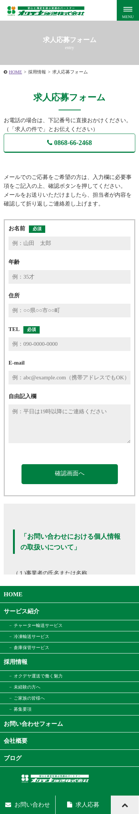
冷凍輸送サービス (31, 636)
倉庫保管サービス (31, 647)
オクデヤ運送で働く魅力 (38, 676)
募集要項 (23, 709)
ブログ (12, 758)
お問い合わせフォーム (33, 724)
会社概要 (15, 741)
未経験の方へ (27, 687)
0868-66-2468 (69, 142)
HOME (15, 72)
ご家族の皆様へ (29, 698)
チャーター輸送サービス (38, 625)
